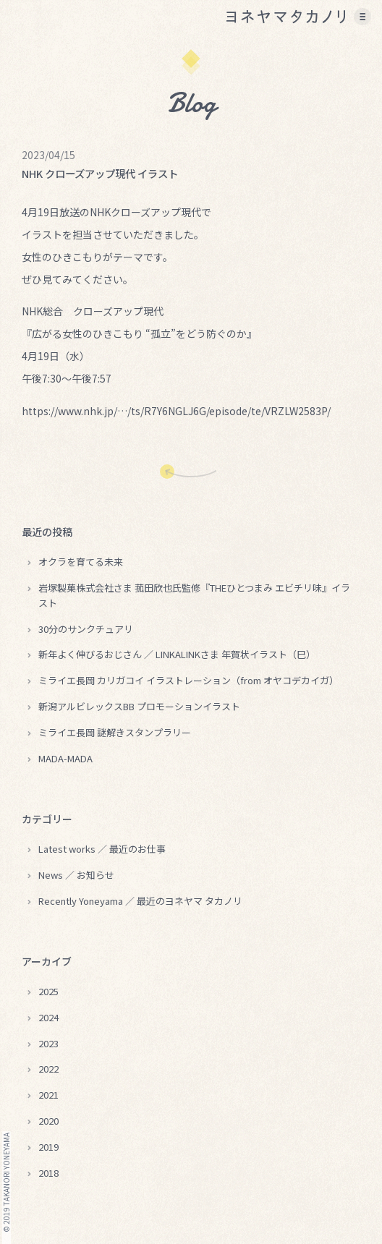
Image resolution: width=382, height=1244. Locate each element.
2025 (48, 991)
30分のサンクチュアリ (85, 629)
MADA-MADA (65, 758)
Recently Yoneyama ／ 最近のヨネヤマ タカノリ (140, 901)
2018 (48, 1173)
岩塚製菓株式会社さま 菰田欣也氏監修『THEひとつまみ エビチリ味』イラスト (194, 595)
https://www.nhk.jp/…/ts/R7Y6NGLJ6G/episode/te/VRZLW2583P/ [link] (176, 411)
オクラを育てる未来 (80, 561)
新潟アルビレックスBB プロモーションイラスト (139, 706)
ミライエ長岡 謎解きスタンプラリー (114, 732)
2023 (48, 1043)
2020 (48, 1121)
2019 (48, 1147)
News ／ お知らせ (76, 875)
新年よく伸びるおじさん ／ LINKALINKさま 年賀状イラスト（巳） (176, 654)
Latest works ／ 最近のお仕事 (102, 849)
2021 (48, 1095)
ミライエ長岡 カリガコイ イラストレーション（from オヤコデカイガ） (188, 680)
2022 (48, 1068)
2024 (48, 1017)
